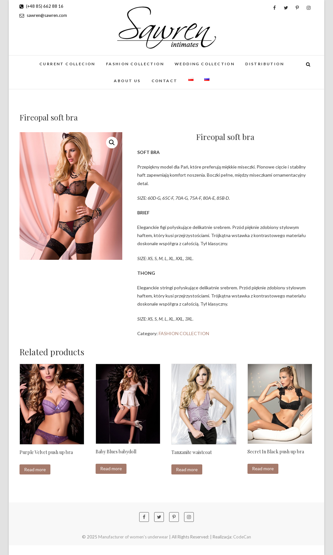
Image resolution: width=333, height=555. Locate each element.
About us (127, 80)
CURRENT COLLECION (67, 63)
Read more (35, 469)
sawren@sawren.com (43, 15)
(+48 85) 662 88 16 (41, 6)
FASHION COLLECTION (135, 63)
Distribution (264, 63)
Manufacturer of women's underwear (133, 536)
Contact (165, 80)
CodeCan (242, 536)
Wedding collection (204, 63)
